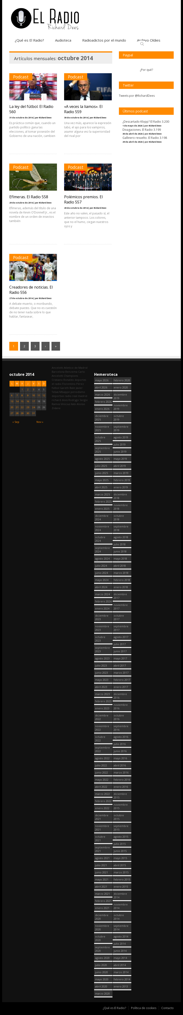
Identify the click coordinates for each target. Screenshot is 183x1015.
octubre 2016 (119, 717)
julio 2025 (101, 466)
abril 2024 (101, 587)
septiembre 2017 (121, 628)
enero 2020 (121, 387)
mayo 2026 (101, 380)
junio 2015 (120, 851)
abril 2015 (120, 865)
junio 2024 (101, 573)
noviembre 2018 (121, 506)
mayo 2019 (120, 458)
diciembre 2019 (120, 396)
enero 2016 (121, 786)
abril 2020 (101, 986)
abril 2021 (101, 886)
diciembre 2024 (101, 517)
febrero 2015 (122, 879)
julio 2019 (120, 444)
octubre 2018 (119, 517)
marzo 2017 (121, 672)
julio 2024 (101, 565)
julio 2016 (120, 744)
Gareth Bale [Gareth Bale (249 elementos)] (67, 388)
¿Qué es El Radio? (29, 40)
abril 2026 (101, 387)
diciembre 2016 (120, 695)
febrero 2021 (103, 901)
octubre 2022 (100, 738)
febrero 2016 (122, 779)
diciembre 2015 (120, 795)
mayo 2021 (101, 879)
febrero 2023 (103, 701)
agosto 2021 (102, 858)
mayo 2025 (101, 480)
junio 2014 (120, 950)
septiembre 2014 (121, 927)
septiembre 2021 (102, 849)
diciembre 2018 (120, 496)
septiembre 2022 (102, 749)
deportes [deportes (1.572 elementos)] (80, 380)
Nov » (39, 422)
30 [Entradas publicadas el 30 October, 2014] (27, 413)
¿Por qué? (146, 70)
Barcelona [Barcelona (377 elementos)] (58, 371)
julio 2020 (101, 965)
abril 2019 (120, 466)
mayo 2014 (120, 958)
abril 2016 (120, 765)
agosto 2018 (121, 537)
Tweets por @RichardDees (137, 96)
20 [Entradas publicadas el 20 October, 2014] (11, 407)
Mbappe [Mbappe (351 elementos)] (64, 392)
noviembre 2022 (102, 727)
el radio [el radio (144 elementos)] (56, 384)
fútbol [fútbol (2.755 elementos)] (55, 388)
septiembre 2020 (102, 948)
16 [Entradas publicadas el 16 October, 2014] (27, 401)
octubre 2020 (100, 938)
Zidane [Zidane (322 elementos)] (56, 408)
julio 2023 (101, 665)
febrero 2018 (122, 580)
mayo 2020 (101, 979)
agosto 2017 (121, 637)
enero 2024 (102, 608)
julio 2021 (101, 865)
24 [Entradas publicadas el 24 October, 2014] (33, 407)
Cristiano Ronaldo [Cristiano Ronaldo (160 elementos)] (63, 380)
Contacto (167, 1008)
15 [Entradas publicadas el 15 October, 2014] (22, 401)
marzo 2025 (102, 494)
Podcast (21, 77)
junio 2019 (120, 451)
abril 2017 (120, 665)
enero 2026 (102, 409)
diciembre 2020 (101, 916)
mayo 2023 (101, 680)
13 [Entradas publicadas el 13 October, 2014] (11, 401)
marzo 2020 (102, 993)
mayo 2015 (120, 858)
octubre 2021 (100, 838)
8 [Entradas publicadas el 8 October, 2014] (22, 395)
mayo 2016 (120, 758)
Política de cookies (143, 1008)
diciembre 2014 (120, 895)
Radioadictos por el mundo (104, 40)
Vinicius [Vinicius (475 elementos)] (65, 404)
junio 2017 (120, 651)
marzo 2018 (121, 573)
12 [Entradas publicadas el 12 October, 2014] (43, 395)
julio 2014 (120, 943)
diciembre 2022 (101, 717)
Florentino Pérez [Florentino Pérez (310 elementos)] (73, 384)
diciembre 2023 (101, 617)
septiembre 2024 (102, 549)
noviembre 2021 (102, 827)
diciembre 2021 (101, 817)
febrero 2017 (122, 680)
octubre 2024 (100, 538)
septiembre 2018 (121, 528)
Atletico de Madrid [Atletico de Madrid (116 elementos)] (75, 367)
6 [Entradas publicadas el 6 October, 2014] (12, 395)
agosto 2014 (121, 936)
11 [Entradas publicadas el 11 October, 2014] (38, 395)
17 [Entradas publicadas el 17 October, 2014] (33, 401)
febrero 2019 (122, 480)
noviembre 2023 (102, 628)
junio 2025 (101, 473)
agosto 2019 (121, 437)
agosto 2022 (102, 758)
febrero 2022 (103, 801)
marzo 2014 (121, 972)
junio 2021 (101, 872)
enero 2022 (102, 808)
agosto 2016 (121, 737)
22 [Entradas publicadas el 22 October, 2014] (22, 407)
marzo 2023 (102, 694)
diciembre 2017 (120, 595)
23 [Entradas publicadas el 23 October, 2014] (27, 407)
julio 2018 (120, 544)
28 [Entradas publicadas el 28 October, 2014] (17, 413)
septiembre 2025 (102, 449)
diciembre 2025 (101, 417)
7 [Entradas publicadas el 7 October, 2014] (17, 395)
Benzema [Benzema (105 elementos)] (71, 371)
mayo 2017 (120, 658)
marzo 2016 (121, 772)
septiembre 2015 (121, 827)
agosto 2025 (102, 458)
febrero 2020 (122, 380)
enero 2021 (102, 908)
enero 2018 (121, 587)
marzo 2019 (121, 473)
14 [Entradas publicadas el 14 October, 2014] (17, 401)
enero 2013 (121, 986)
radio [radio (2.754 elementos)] (68, 396)
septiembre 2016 (121, 727)
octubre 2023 (100, 638)
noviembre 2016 (121, 706)
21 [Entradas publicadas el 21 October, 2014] (17, 407)
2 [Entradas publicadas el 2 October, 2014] (28, 389)
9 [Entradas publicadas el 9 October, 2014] (28, 395)
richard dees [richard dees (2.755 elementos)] (60, 400)
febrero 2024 (103, 601)
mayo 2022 (101, 779)
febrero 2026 (103, 401)
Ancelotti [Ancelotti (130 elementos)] (57, 367)
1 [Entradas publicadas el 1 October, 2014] (22, 389)
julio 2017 (120, 644)
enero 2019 (121, 487)
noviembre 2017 (121, 606)
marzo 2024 (102, 594)
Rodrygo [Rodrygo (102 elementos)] (73, 400)
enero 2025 (102, 508)
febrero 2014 (122, 979)
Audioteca (63, 40)
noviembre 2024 (102, 528)
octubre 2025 (100, 439)
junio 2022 (101, 772)
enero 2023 (102, 708)
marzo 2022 (102, 794)
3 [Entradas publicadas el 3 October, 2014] (33, 389)
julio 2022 (101, 765)
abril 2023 (101, 687)
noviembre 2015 (121, 806)
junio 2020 (101, 972)
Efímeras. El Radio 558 (28, 196)
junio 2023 (101, 672)
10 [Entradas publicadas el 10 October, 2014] (33, 395)
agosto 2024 (102, 558)
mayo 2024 (101, 580)
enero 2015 (121, 886)
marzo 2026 (102, 394)
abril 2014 (120, 965)
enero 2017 (121, 687)
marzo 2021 (102, 893)
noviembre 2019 (121, 407)
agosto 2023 (102, 658)
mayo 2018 (120, 558)
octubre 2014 (119, 916)
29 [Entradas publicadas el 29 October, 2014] (22, 413)
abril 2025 (101, 487)
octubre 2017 (119, 617)
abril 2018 (120, 565)
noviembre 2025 (102, 428)
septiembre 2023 (102, 649)
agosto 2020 (102, 958)
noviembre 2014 (121, 906)
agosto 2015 (121, 836)
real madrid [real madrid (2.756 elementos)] (79, 396)
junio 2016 (120, 751)
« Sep (15, 422)
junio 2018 (120, 551)
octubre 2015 (119, 817)
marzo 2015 (121, 872)
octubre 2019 (119, 417)
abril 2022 (101, 786)
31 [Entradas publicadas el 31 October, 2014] (33, 413)
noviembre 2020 (102, 927)
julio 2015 (120, 844)
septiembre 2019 (121, 428)
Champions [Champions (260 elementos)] (71, 375)
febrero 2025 (103, 501)
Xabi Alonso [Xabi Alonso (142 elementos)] (78, 404)
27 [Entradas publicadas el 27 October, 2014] (11, 413)
